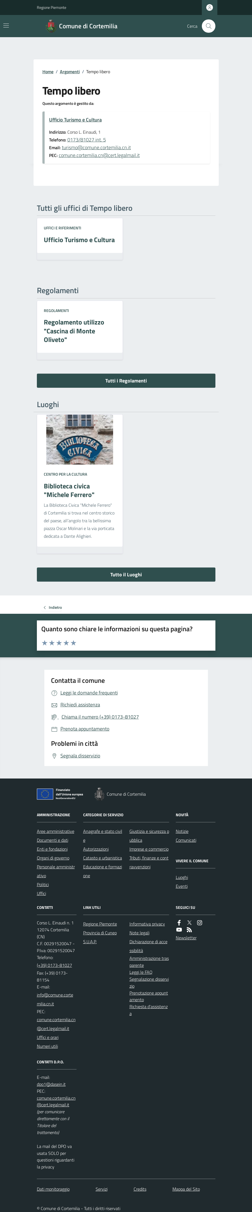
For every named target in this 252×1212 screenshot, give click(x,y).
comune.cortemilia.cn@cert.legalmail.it (99, 155)
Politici (43, 884)
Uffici (41, 893)
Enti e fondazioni (52, 849)
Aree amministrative (55, 831)
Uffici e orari (47, 1037)
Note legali (139, 932)
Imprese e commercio (149, 849)
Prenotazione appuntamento (148, 996)
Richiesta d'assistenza (148, 1010)
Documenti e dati (52, 840)
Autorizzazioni (96, 849)
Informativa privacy (147, 924)
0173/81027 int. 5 (86, 139)
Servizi (102, 1189)
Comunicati (186, 840)
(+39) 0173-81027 (54, 965)
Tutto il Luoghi (126, 574)
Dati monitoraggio (53, 1189)
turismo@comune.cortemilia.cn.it (96, 147)
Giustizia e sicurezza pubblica (149, 835)
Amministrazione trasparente (149, 961)
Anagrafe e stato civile (102, 835)
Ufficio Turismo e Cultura (75, 119)
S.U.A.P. (90, 941)
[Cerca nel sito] (206, 26)
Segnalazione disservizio (149, 982)
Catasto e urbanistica (102, 858)
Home (48, 71)
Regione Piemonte (51, 7)
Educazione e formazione (102, 871)
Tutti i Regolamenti (126, 380)
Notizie (182, 831)
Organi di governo (53, 858)
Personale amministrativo (56, 871)
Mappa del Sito (186, 1189)
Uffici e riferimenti (62, 228)
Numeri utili (47, 1046)
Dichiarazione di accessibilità (148, 946)
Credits (140, 1189)
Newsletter (186, 937)
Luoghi (182, 877)
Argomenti (70, 71)
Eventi (182, 886)
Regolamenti (56, 310)
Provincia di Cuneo (100, 932)
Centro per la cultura (65, 474)
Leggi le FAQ (140, 972)
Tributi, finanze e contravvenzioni (149, 862)
